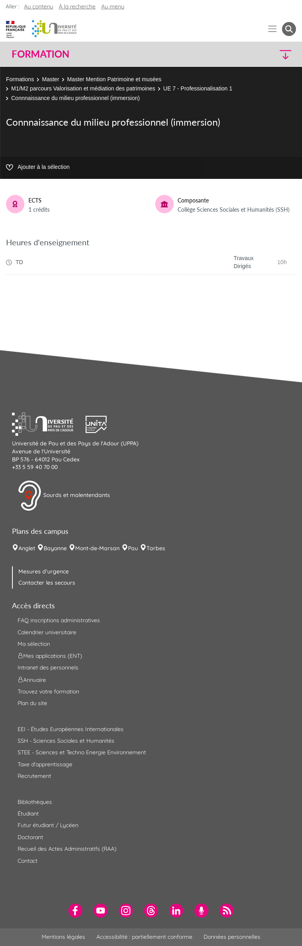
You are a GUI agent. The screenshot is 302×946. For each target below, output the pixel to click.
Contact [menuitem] (28, 860)
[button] (261, 54)
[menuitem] (75, 910)
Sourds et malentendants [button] (64, 496)
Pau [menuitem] (133, 548)
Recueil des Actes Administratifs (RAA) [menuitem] (67, 848)
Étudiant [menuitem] (28, 813)
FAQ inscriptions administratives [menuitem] (59, 620)
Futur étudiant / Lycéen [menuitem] (48, 825)
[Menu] (272, 29)
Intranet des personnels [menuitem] (48, 667)
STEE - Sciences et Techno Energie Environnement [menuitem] (82, 752)
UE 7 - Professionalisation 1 (197, 88)
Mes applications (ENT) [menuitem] (50, 655)
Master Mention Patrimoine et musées (114, 79)
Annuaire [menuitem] (32, 679)
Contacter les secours (46, 582)
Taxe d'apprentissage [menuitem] (45, 764)
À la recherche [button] (77, 6)
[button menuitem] (289, 29)
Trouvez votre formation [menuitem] (48, 691)
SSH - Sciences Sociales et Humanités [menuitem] (66, 740)
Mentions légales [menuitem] (63, 936)
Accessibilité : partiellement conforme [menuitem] (144, 936)
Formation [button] (40, 54)
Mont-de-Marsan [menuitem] (97, 548)
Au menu (112, 6)
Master (50, 79)
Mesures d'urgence (43, 571)
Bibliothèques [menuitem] (35, 802)
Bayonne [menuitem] (55, 548)
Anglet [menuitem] (26, 548)
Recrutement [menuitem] (34, 776)
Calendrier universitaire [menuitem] (47, 632)
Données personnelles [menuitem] (232, 936)
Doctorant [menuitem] (30, 837)
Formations (20, 79)
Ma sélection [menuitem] (34, 643)
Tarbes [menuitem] (155, 548)
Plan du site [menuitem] (32, 703)
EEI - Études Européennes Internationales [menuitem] (71, 729)
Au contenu (38, 6)
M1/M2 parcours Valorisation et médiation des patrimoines (83, 88)
